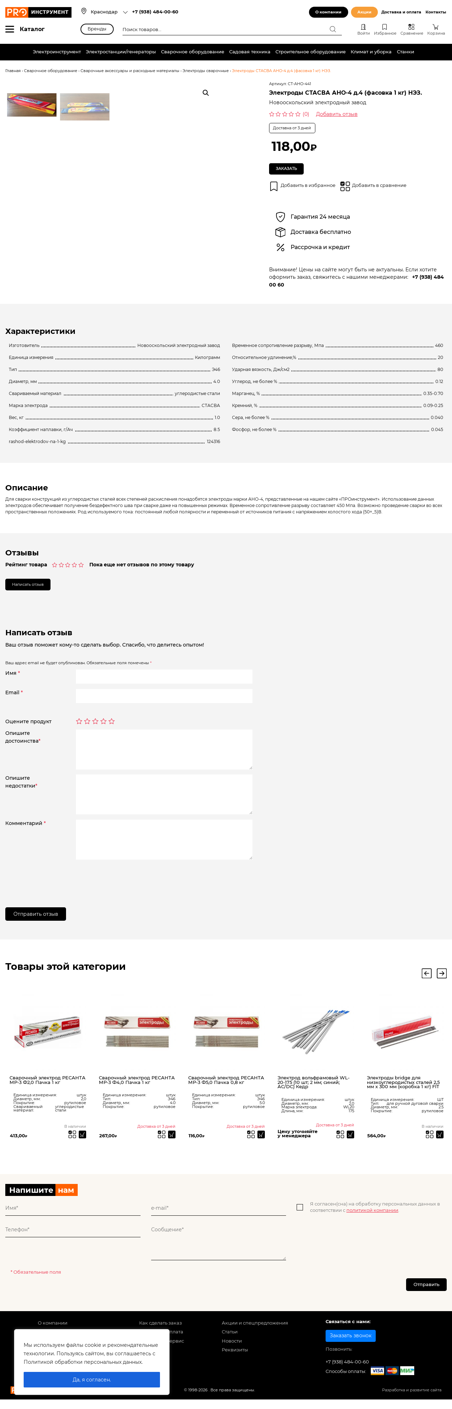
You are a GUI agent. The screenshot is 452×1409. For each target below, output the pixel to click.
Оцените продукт (28, 727)
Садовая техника (249, 51)
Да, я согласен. (92, 1379)
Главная (13, 71)
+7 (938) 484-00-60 (155, 11)
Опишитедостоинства (23, 743)
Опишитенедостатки (21, 788)
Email (14, 699)
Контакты (436, 12)
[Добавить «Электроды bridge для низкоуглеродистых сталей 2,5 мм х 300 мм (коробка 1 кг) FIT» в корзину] (439, 1142)
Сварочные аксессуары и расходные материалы (130, 71)
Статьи (230, 1343)
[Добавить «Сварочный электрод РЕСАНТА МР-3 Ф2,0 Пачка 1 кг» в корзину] (81, 1142)
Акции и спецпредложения (255, 1334)
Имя (12, 679)
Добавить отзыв (337, 114)
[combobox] (109, 12)
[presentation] (129, 884)
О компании (328, 12)
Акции (364, 12)
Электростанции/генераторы (121, 51)
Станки (405, 51)
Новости (232, 1352)
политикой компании (372, 1219)
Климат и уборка (371, 51)
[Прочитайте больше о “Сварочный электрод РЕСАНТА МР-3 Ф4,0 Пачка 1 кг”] (171, 1142)
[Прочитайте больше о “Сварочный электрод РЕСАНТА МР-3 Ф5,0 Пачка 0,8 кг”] (260, 1142)
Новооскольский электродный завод (317, 102)
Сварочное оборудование (192, 51)
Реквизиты (235, 1361)
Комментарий (25, 829)
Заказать (290, 170)
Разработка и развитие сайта (411, 1401)
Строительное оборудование (310, 51)
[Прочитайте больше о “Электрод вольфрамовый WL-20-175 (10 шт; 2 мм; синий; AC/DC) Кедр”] (349, 1142)
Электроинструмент (57, 51)
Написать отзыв (34, 589)
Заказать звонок (350, 1347)
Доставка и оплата (401, 12)
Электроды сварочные (206, 71)
